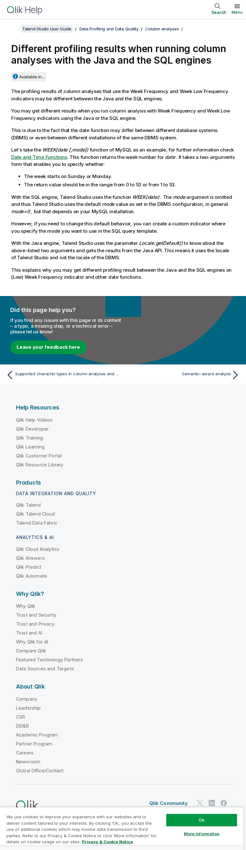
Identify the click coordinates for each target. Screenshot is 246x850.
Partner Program (34, 743)
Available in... (32, 76)
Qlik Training (29, 438)
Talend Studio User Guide (46, 28)
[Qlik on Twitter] (200, 803)
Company (26, 699)
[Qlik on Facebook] (224, 803)
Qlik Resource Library (39, 464)
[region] (121, 828)
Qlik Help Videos (34, 420)
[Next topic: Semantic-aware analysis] (183, 375)
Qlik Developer (32, 429)
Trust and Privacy (35, 624)
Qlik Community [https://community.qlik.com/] (168, 803)
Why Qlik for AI (32, 641)
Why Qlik (25, 606)
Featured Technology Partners (49, 659)
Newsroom (28, 761)
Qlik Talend (28, 505)
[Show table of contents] (13, 29)
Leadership (28, 708)
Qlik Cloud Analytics (37, 549)
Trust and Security (36, 615)
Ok (201, 820)
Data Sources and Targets (45, 668)
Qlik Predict (28, 567)
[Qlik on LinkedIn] (212, 803)
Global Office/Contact (39, 770)
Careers (25, 752)
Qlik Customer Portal (39, 455)
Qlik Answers (30, 558)
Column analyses (162, 28)
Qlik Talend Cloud (35, 514)
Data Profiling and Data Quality (109, 28)
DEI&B (22, 726)
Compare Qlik (31, 650)
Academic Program (37, 734)
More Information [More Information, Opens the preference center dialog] (202, 833)
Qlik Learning (30, 446)
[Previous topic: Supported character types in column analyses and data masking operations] (63, 375)
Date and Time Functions (39, 157)
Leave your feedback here (48, 347)
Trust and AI (29, 633)
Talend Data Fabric (36, 523)
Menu (237, 12)
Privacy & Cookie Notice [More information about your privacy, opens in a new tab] (107, 841)
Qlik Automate (31, 576)
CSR (20, 717)
